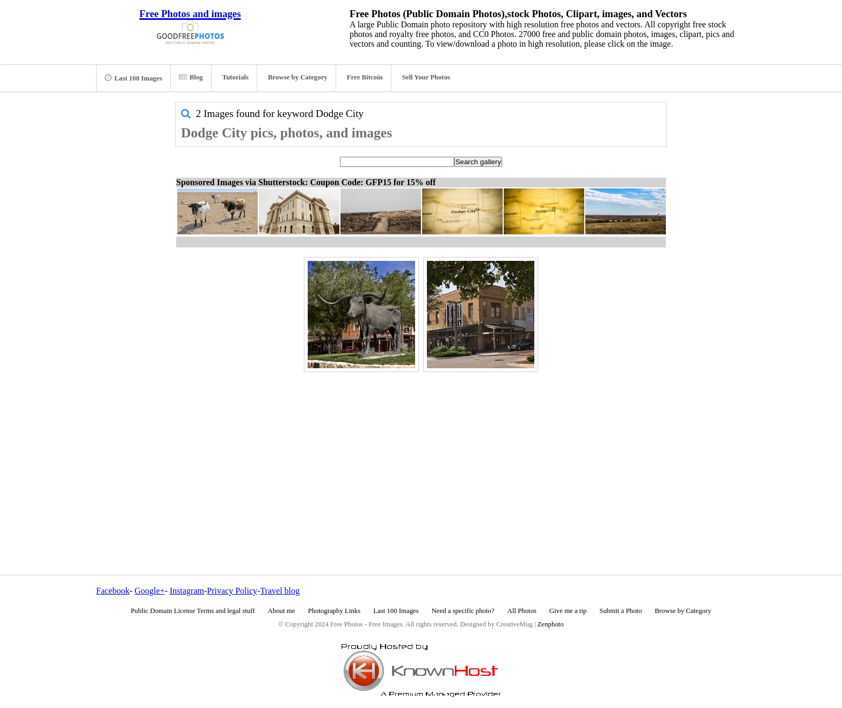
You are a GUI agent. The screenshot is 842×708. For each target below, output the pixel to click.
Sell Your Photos (426, 77)
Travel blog (280, 590)
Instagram (187, 590)
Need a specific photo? (463, 611)
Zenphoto (551, 624)
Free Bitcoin (365, 77)
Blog (191, 77)
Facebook (112, 590)
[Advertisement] (421, 450)
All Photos (521, 611)
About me (281, 611)
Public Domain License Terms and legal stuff (193, 611)
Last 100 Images (133, 78)
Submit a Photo (620, 611)
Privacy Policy (232, 590)
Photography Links (334, 611)
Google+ (150, 590)
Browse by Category (298, 77)
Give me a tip (567, 611)
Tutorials (235, 77)
